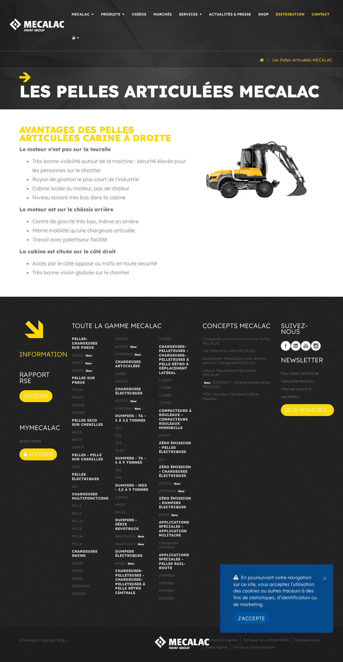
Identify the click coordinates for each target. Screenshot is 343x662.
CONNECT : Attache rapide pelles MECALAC (236, 384)
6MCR (77, 432)
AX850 (120, 373)
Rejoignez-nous (307, 640)
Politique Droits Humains (254, 647)
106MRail (166, 575)
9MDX (120, 512)
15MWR (78, 412)
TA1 (118, 427)
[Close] (325, 577)
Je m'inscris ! (307, 410)
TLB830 (165, 339)
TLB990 (165, 403)
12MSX (83, 355)
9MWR (77, 397)
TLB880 (165, 387)
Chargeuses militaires (169, 545)
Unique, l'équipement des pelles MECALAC (229, 372)
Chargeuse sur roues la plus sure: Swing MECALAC (236, 341)
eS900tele (128, 354)
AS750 (77, 570)
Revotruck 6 (130, 536)
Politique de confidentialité (266, 640)
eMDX (125, 563)
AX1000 (121, 381)
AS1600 (121, 339)
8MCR (77, 439)
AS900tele (80, 586)
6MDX (120, 504)
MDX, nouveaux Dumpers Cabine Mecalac (231, 396)
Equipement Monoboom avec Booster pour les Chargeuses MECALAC (235, 360)
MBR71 (165, 435)
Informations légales (220, 640)
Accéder (36, 396)
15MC (76, 467)
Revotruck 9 (130, 544)
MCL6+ (78, 536)
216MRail (166, 598)
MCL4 (77, 513)
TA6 (118, 470)
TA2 (118, 435)
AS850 (77, 578)
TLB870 (165, 380)
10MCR (78, 447)
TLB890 (165, 395)
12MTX (82, 363)
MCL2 (77, 505)
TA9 (118, 477)
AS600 (77, 563)
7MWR (77, 390)
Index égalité (216, 647)
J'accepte (251, 618)
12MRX (83, 370)
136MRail (166, 583)
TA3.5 (119, 450)
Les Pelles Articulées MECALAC (229, 350)
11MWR (78, 405)
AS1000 (78, 593)
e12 (74, 486)
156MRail (166, 590)
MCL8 (77, 544)
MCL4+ (78, 521)
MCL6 (77, 528)
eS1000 (126, 346)
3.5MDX (121, 497)
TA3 (118, 443)
